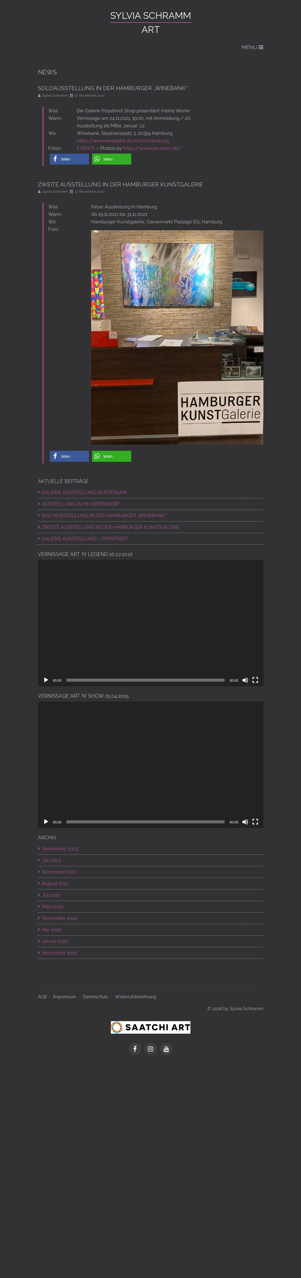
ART (151, 29)
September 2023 (60, 849)
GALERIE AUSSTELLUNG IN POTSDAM (84, 492)
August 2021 (55, 883)
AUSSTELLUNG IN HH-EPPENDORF (81, 504)
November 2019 (59, 953)
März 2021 (52, 906)
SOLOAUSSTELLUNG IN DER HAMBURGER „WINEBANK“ (104, 515)
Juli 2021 (51, 895)
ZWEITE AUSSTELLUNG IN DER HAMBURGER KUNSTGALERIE (110, 527)
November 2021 (59, 872)
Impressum (64, 996)
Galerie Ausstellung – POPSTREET (85, 539)
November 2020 (59, 918)
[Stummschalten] (245, 680)
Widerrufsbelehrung (135, 996)
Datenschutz (95, 996)
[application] (150, 623)
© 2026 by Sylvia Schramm (235, 1008)
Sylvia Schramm (150, 15)
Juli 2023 (51, 860)
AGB (42, 996)
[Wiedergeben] (46, 680)
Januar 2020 (55, 941)
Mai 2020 (51, 930)
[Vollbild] (255, 680)
